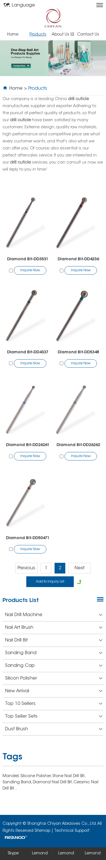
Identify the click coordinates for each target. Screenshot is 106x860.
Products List (21, 600)
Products (37, 35)
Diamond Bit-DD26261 (27, 445)
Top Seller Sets (53, 716)
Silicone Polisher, (36, 776)
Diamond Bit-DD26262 (78, 445)
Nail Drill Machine (53, 615)
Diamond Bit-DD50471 (27, 538)
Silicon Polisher (53, 678)
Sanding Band (53, 653)
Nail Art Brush (53, 627)
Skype (13, 853)
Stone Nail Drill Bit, (68, 776)
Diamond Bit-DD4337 (27, 352)
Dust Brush (53, 729)
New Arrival (53, 691)
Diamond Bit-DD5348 (78, 352)
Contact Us (88, 35)
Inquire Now (30, 270)
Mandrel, (11, 776)
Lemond (40, 853)
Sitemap (42, 831)
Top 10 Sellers (53, 703)
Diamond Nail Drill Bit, (53, 782)
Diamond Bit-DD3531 (27, 259)
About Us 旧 (63, 35)
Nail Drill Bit (53, 640)
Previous (26, 568)
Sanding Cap (53, 665)
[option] (53, 58)
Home (12, 35)
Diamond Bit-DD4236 (78, 259)
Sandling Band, (18, 782)
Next (80, 568)
